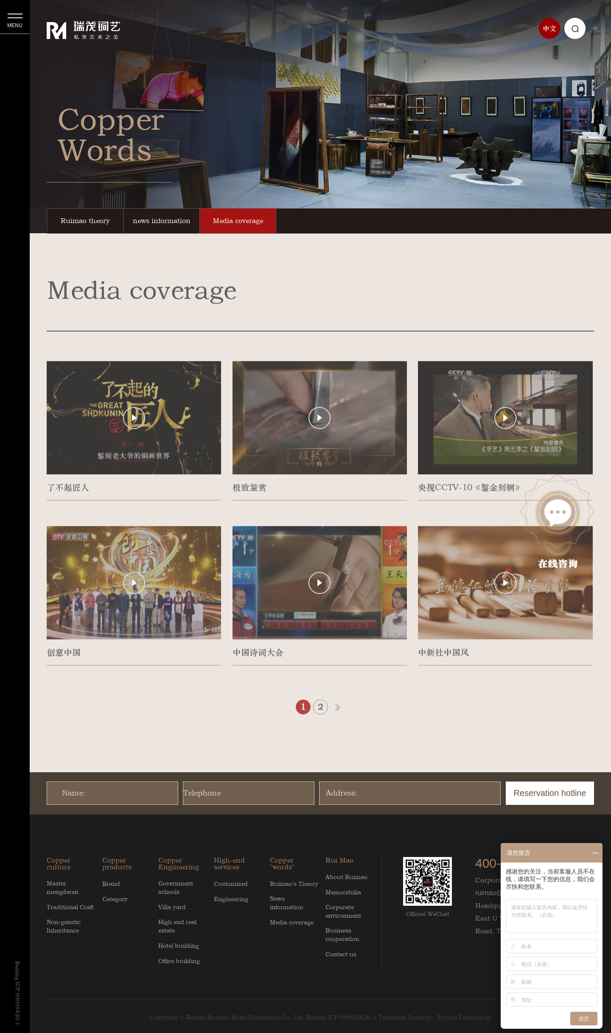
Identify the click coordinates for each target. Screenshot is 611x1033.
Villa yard (172, 907)
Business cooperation (342, 935)
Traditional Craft (70, 907)
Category (115, 899)
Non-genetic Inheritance (64, 926)
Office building (179, 961)
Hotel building (178, 945)
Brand (111, 884)
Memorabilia (343, 892)
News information (286, 903)
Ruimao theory (85, 220)
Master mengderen (62, 887)
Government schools (175, 887)
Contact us (340, 954)
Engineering (231, 899)
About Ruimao (346, 877)
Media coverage (238, 220)
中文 (549, 28)
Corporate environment (343, 911)
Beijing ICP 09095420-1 (342, 1017)
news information (162, 220)
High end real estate (177, 926)
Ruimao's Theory (294, 884)
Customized (231, 884)
